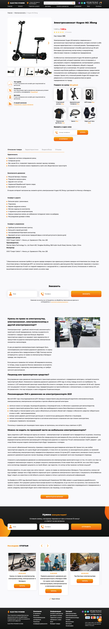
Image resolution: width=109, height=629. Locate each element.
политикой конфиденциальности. (59, 301)
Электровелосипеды (72, 617)
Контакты (98, 6)
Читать (22, 585)
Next (52, 72)
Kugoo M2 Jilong (33, 13)
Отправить (86, 526)
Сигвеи (68, 619)
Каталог (20, 6)
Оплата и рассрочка (63, 6)
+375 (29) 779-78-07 (92, 2)
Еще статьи (54, 598)
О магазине (77, 6)
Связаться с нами (55, 619)
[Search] (73, 3)
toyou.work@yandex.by (93, 614)
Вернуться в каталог (54, 496)
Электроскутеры (71, 613)
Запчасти (69, 623)
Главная (10, 6)
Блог (88, 6)
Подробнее (34, 92)
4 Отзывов (68, 32)
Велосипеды (70, 621)
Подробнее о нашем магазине (23, 104)
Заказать (86, 294)
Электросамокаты (20, 13)
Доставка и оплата (56, 615)
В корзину (63, 139)
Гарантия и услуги (34, 6)
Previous (6, 72)
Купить (82, 132)
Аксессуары (69, 625)
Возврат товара (55, 623)
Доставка (48, 6)
